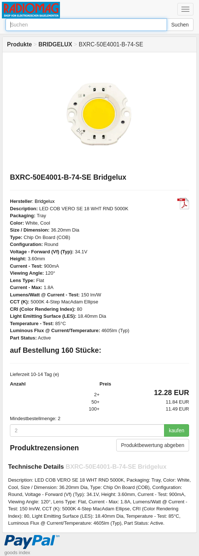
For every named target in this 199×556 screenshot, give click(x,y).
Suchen (180, 25)
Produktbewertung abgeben (152, 445)
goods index (17, 552)
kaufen (176, 430)
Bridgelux (44, 201)
